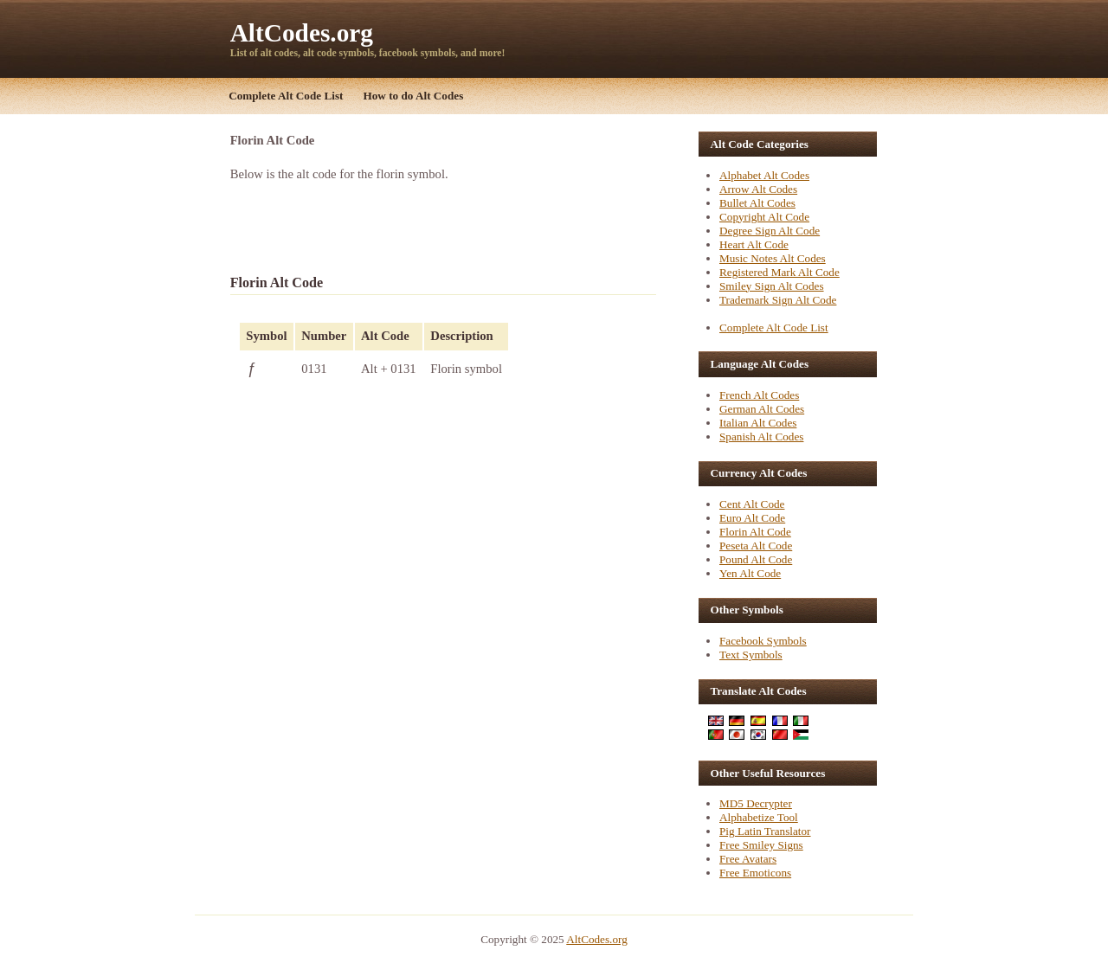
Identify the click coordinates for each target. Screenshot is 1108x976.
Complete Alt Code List (286, 95)
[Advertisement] (432, 227)
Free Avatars (747, 858)
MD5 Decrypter (755, 803)
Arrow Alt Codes (758, 189)
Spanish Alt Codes (761, 436)
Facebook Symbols (763, 640)
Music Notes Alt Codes (772, 258)
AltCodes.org (301, 33)
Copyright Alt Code (764, 216)
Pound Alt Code (755, 559)
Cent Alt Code (751, 504)
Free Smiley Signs (761, 844)
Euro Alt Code (752, 517)
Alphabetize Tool (758, 817)
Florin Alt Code (755, 531)
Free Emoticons (755, 872)
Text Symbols (751, 654)
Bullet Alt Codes (757, 202)
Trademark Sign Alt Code (777, 299)
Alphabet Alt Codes (764, 175)
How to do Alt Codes (414, 95)
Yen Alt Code (750, 573)
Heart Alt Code (754, 244)
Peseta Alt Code (755, 545)
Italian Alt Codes (757, 422)
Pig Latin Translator (765, 831)
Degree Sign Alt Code (769, 230)
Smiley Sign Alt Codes (771, 285)
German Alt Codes (761, 408)
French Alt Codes (759, 394)
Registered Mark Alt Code (779, 272)
